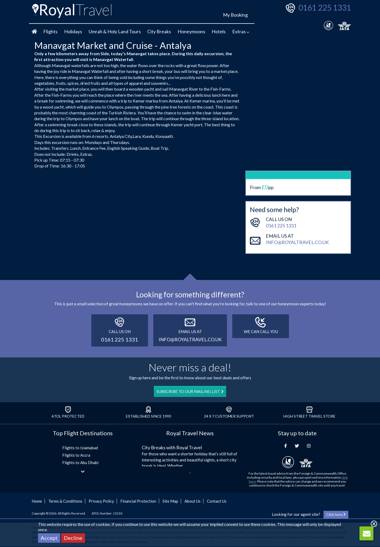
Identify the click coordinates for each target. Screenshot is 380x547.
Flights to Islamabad (80, 447)
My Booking (235, 15)
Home (37, 501)
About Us (192, 501)
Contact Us (216, 501)
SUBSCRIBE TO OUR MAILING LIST (190, 391)
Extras (240, 31)
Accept (49, 538)
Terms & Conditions (65, 501)
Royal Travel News (190, 433)
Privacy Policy (101, 501)
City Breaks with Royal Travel (172, 447)
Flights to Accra (76, 455)
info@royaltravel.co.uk (297, 220)
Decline (73, 538)
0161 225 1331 (324, 7)
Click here (336, 514)
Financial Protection (138, 501)
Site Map (170, 501)
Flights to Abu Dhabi (80, 462)
